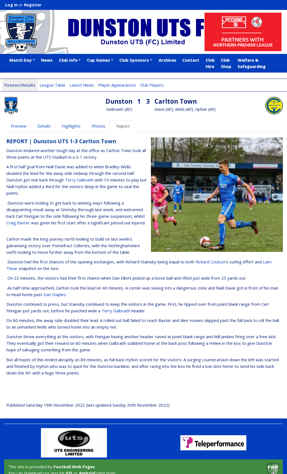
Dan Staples (54, 294)
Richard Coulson (210, 261)
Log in (11, 4)
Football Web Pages (74, 466)
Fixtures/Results (19, 85)
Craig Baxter (18, 222)
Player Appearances (117, 85)
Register (33, 4)
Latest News (82, 85)
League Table (52, 85)
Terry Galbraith (79, 180)
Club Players (152, 85)
